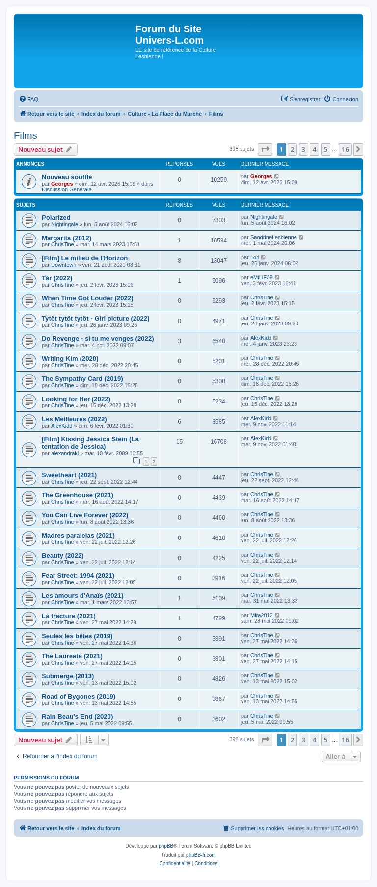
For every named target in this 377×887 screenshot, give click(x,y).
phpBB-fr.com (201, 855)
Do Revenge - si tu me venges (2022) (98, 338)
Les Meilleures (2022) (74, 419)
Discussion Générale (67, 189)
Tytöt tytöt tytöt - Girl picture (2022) (96, 318)
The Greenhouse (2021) (77, 495)
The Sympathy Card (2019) (82, 378)
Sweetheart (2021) (69, 475)
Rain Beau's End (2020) (77, 716)
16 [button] (345, 149)
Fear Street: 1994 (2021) (78, 575)
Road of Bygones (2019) (78, 696)
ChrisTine (62, 244)
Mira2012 (261, 615)
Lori (254, 257)
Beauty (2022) (63, 555)
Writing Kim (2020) (70, 358)
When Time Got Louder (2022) (88, 298)
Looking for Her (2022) (76, 399)
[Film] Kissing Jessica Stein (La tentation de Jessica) (90, 442)
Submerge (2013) (68, 676)
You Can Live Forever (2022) (85, 515)
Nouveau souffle (67, 177)
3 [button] (303, 149)
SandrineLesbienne (273, 237)
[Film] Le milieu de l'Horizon (85, 258)
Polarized (56, 217)
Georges (62, 184)
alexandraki (65, 453)
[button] (265, 149)
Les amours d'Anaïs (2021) (83, 595)
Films (25, 135)
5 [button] (325, 149)
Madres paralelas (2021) (78, 535)
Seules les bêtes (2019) (77, 636)
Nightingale (64, 224)
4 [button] (314, 149)
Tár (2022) (57, 278)
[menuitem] (28, 99)
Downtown (63, 265)
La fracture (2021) (69, 615)
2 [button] (292, 149)
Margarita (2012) (66, 238)
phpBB (166, 846)
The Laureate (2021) (72, 656)
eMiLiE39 (261, 277)
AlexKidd (260, 338)
